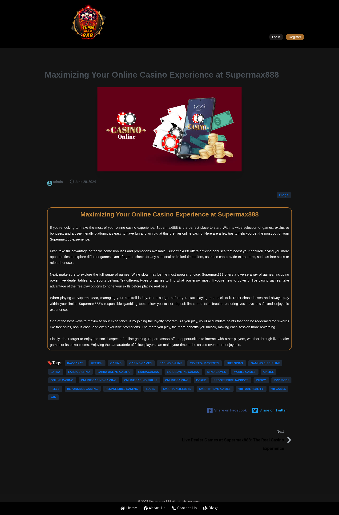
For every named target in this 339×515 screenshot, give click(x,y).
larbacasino (61, 375)
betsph (97, 350)
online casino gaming (131, 384)
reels (114, 401)
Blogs (283, 182)
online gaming (104, 392)
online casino (95, 384)
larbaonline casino (95, 375)
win (123, 418)
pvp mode (95, 401)
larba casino (100, 367)
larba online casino (134, 367)
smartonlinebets (122, 409)
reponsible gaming (141, 401)
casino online (62, 358)
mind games (129, 375)
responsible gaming (67, 409)
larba (76, 367)
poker (128, 392)
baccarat (75, 350)
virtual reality (78, 418)
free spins (126, 358)
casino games (140, 350)
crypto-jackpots (96, 358)
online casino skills (68, 392)
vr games (106, 418)
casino (116, 350)
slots (96, 409)
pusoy (74, 401)
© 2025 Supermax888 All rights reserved (169, 505)
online (71, 384)
